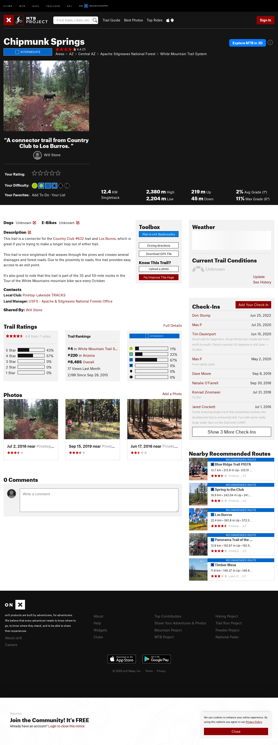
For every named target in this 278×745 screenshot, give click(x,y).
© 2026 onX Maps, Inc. (126, 670)
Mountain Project (168, 630)
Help (97, 623)
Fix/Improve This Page (159, 277)
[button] (8, 96)
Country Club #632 (68, 238)
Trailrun (53, 5)
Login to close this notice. (66, 726)
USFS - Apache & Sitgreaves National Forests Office (70, 301)
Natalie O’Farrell (205, 383)
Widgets (100, 630)
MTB (22, 5)
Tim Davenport (204, 334)
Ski (69, 5)
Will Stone (52, 154)
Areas (59, 54)
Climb (8, 5)
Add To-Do (40, 195)
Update (259, 276)
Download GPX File (159, 254)
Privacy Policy (254, 722)
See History (262, 282)
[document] (236, 725)
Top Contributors (167, 616)
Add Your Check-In (253, 305)
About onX (13, 638)
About (98, 616)
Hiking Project (227, 616)
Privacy (161, 670)
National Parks (227, 637)
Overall (88, 362)
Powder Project (227, 630)
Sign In (265, 20)
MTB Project (164, 637)
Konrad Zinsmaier (206, 392)
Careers (11, 645)
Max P (197, 325)
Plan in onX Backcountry (158, 234)
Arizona (89, 355)
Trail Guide (111, 20)
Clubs (98, 637)
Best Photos (133, 20)
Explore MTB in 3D (247, 43)
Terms (149, 670)
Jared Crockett (203, 407)
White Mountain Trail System (183, 54)
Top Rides (154, 20)
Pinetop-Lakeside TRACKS (44, 295)
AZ (71, 54)
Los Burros (107, 238)
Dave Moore (201, 373)
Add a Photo (172, 394)
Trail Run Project (229, 623)
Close (236, 731)
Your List (58, 195)
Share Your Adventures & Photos (180, 623)
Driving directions (158, 245)
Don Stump (201, 315)
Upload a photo (159, 269)
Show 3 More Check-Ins (231, 431)
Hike (36, 5)
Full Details (172, 325)
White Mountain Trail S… (98, 349)
